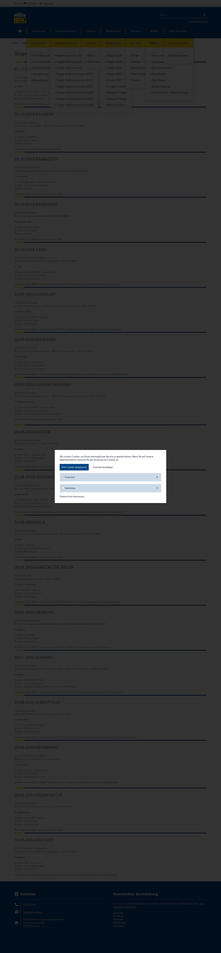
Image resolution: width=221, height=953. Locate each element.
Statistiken (110, 488)
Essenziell (110, 477)
